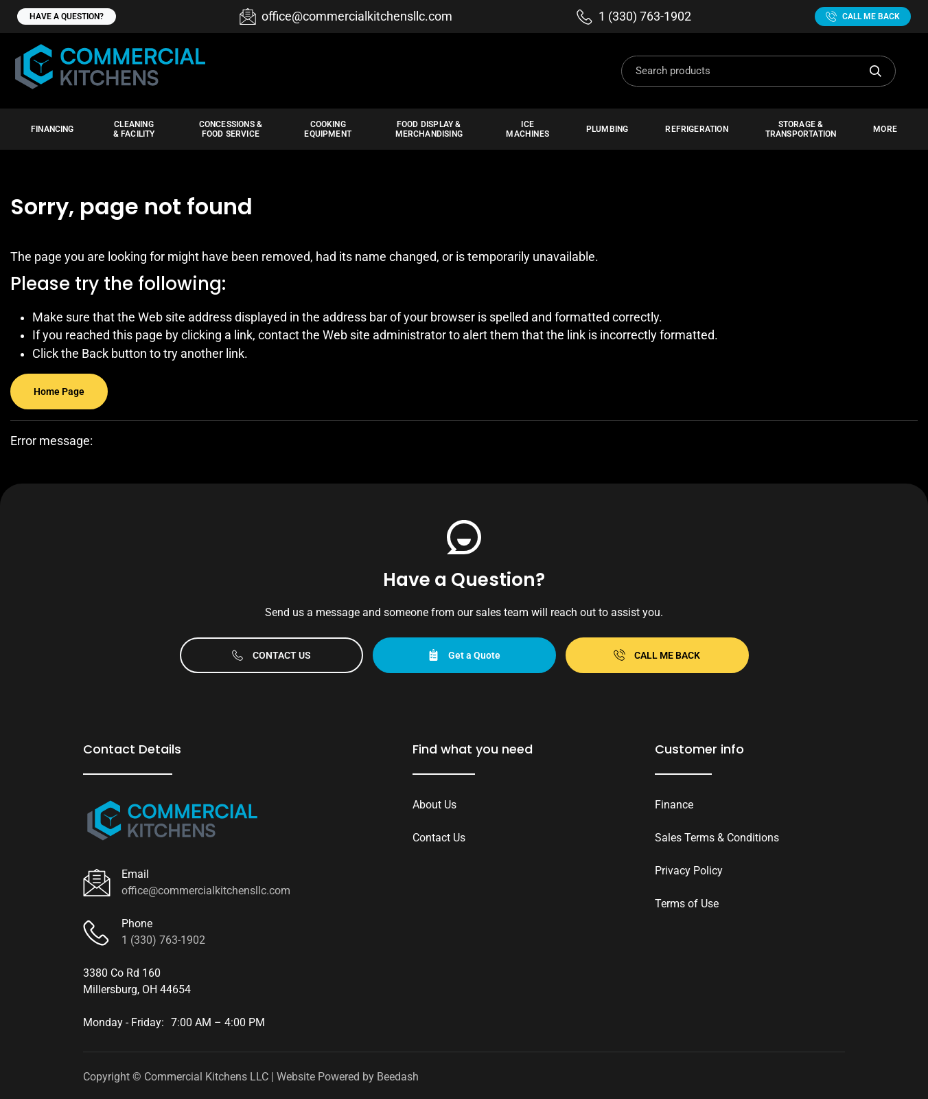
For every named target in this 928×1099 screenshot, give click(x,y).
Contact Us (271, 655)
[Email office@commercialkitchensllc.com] (346, 17)
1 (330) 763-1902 (163, 940)
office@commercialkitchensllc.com (205, 890)
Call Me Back (863, 16)
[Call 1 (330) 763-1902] (634, 17)
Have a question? (67, 16)
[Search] (758, 71)
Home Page (59, 391)
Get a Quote (464, 655)
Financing (52, 129)
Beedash (398, 1076)
